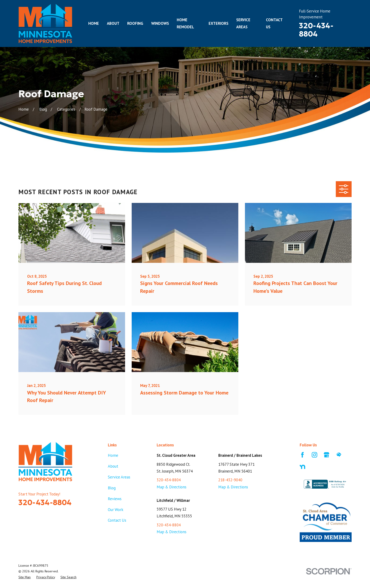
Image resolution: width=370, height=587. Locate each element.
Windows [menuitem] (160, 23)
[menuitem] (24, 577)
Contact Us (117, 520)
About (113, 466)
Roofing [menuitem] (135, 23)
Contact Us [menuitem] (274, 23)
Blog (112, 488)
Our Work (115, 509)
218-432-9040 (230, 479)
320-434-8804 (316, 30)
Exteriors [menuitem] (218, 23)
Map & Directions (171, 487)
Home (113, 455)
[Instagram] (314, 454)
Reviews (115, 498)
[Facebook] (302, 454)
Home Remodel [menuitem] (185, 23)
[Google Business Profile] (326, 454)
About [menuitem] (113, 23)
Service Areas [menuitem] (243, 23)
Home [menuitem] (93, 23)
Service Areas (119, 477)
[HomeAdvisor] (338, 454)
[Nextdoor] (302, 467)
